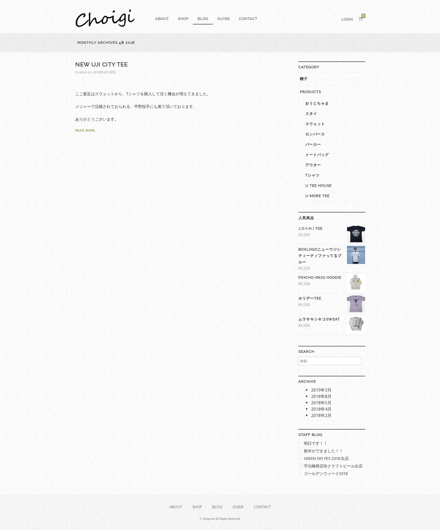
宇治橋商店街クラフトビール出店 (333, 466)
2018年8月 (321, 396)
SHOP (183, 19)
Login (347, 19)
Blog (203, 19)
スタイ (311, 114)
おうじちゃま (317, 103)
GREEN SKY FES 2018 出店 (326, 458)
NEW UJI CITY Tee (101, 64)
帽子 (304, 79)
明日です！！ (315, 443)
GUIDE (223, 19)
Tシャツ (312, 175)
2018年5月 (321, 402)
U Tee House (318, 186)
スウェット (315, 124)
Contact (248, 19)
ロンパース (315, 134)
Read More (85, 130)
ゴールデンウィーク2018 (326, 473)
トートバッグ (317, 155)
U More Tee (317, 196)
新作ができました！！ (323, 451)
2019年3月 (321, 390)
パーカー (313, 144)
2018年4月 (321, 409)
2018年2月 (321, 415)
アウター (313, 165)
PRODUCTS (310, 92)
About (162, 19)
